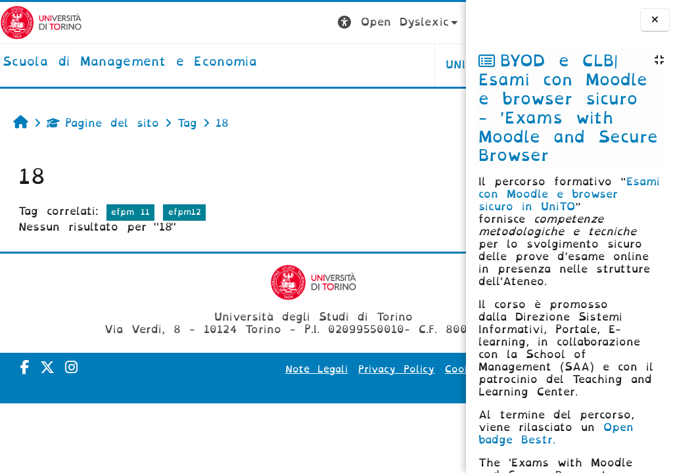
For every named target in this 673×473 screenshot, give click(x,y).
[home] (130, 62)
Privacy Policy (373, 369)
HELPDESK (383, 64)
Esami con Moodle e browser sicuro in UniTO (569, 194)
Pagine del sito (103, 123)
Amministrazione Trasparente (371, 388)
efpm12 (184, 212)
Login (439, 22)
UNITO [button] (303, 64)
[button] (237, 22)
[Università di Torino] (41, 22)
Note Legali (293, 369)
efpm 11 (130, 212)
